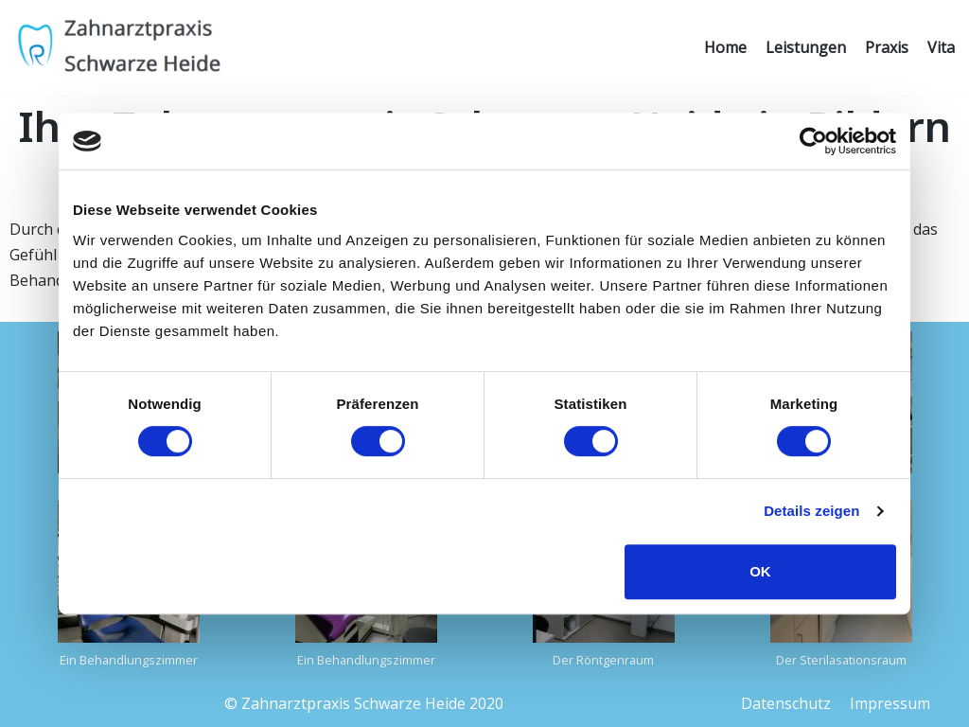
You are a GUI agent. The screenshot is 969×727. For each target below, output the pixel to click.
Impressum (890, 703)
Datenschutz (786, 703)
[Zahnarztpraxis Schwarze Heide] (118, 48)
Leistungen (806, 47)
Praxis (886, 47)
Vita (941, 47)
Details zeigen (811, 511)
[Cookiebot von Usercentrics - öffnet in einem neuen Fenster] (813, 141)
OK (760, 571)
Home (725, 47)
